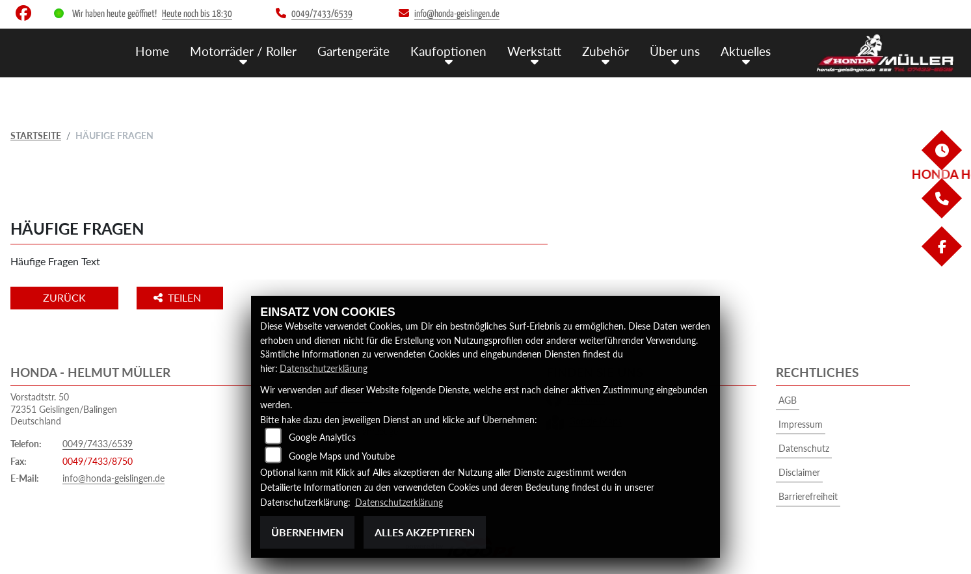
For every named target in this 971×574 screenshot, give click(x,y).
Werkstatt (534, 51)
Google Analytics (322, 436)
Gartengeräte (353, 51)
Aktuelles (746, 51)
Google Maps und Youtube (342, 455)
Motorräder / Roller (243, 51)
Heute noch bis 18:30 (197, 14)
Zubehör (605, 51)
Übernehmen (307, 532)
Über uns (675, 51)
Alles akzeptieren (425, 532)
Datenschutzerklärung (323, 368)
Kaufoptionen (448, 51)
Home (152, 51)
